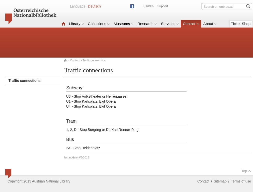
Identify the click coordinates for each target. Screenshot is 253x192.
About (210, 24)
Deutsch (94, 6)
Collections (99, 24)
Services (170, 24)
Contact (191, 24)
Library (76, 24)
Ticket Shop (241, 24)
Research (147, 24)
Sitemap (220, 181)
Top (246, 171)
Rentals (148, 6)
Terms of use (241, 181)
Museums (123, 24)
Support (162, 6)
